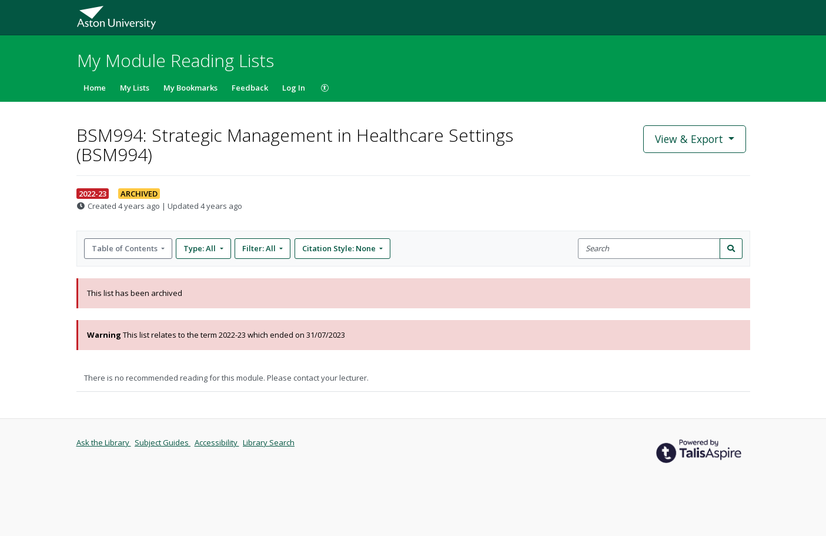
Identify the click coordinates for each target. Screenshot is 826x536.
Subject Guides (162, 442)
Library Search (269, 442)
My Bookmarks (190, 87)
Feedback (250, 87)
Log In (293, 87)
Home (94, 87)
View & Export (690, 139)
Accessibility (217, 442)
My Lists (134, 87)
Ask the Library (103, 442)
